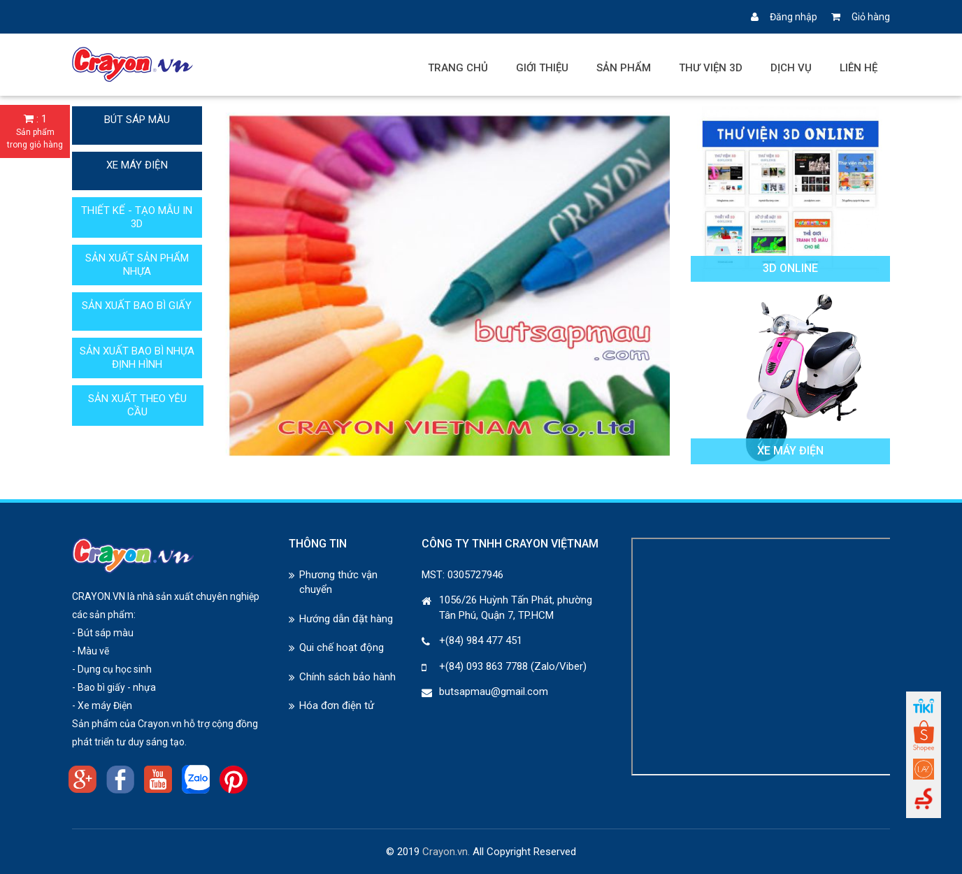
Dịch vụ (791, 68)
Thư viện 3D (710, 68)
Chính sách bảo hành (347, 677)
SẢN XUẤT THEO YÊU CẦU (137, 405)
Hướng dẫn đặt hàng (346, 618)
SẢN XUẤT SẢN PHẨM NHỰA (137, 265)
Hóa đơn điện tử (336, 705)
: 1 (35, 132)
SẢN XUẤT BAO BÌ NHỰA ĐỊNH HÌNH (137, 358)
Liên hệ (858, 68)
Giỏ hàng (860, 16)
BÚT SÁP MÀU (137, 119)
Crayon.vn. (446, 851)
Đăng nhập (784, 16)
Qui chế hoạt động (341, 647)
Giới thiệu (542, 68)
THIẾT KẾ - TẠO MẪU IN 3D (136, 217)
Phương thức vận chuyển (338, 582)
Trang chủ (458, 68)
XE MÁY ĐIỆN (137, 165)
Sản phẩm (623, 68)
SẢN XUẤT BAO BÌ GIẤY (137, 305)
